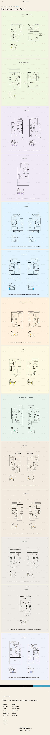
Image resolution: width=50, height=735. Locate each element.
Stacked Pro (5, 706)
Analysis (4, 711)
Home (2, 6)
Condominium (7, 6)
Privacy (21, 730)
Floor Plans (17, 6)
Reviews (4, 708)
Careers (14, 713)
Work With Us (15, 710)
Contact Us (14, 711)
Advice (4, 719)
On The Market (6, 715)
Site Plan (24, 686)
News (4, 717)
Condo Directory (16, 708)
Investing (5, 710)
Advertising (14, 715)
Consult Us (41, 686)
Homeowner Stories (5, 721)
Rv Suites (12, 6)
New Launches (15, 706)
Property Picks (6, 713)
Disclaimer (27, 730)
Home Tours (5, 723)
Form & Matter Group (27, 728)
